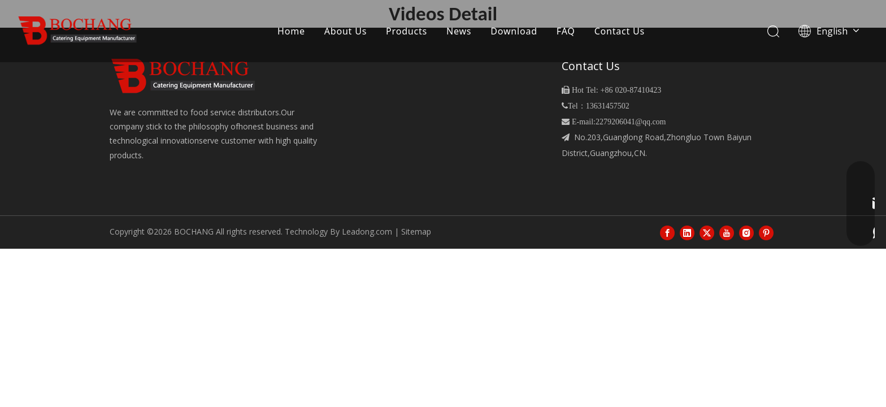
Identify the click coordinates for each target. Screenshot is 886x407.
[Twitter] (707, 232)
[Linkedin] (687, 232)
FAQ (566, 31)
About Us (345, 31)
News (458, 31)
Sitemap (416, 231)
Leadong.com (367, 231)
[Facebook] (667, 232)
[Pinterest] (766, 232)
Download (513, 31)
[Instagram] (746, 232)
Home (291, 31)
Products (406, 31)
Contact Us (619, 31)
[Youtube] (726, 232)
